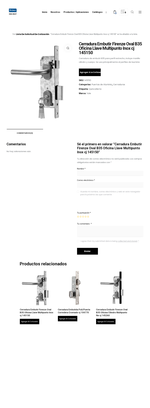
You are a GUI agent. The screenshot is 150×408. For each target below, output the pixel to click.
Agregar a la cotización (90, 72)
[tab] (25, 133)
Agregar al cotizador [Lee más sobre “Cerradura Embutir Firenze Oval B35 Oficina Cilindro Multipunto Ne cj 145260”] (105, 322)
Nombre (81, 169)
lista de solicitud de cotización (32, 34)
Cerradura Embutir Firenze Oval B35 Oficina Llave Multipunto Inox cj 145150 (36, 312)
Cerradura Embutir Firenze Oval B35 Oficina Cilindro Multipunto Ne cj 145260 (112, 312)
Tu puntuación (84, 213)
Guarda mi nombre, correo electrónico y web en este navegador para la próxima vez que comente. (110, 193)
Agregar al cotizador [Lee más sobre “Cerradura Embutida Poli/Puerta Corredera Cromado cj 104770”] (67, 319)
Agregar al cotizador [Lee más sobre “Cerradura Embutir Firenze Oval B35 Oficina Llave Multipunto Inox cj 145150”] (29, 322)
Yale (89, 93)
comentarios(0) (25, 133)
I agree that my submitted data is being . (109, 241)
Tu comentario (84, 224)
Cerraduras (119, 84)
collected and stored (127, 241)
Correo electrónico (86, 180)
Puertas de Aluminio (102, 84)
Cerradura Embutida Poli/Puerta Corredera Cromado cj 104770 (74, 311)
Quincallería (95, 89)
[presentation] (95, 206)
